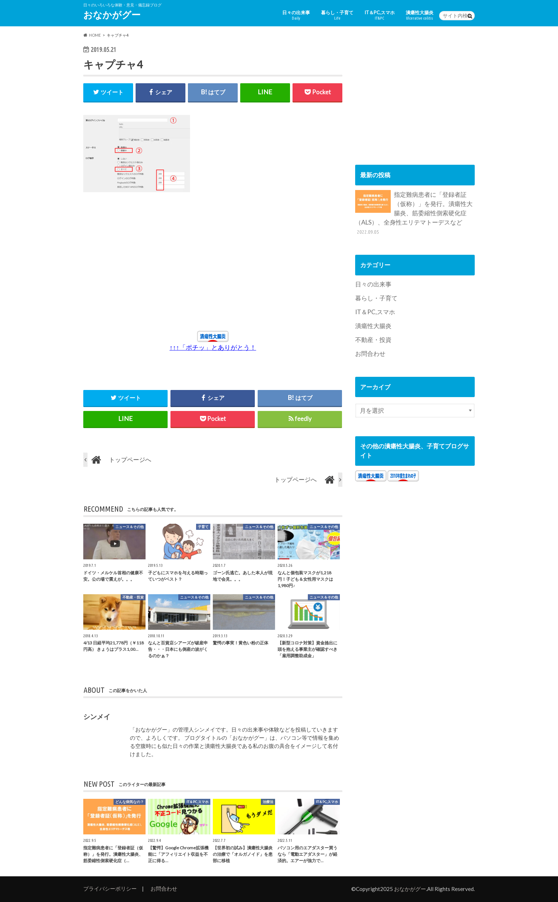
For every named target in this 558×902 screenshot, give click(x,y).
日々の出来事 (296, 15)
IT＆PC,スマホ (379, 15)
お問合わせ (370, 353)
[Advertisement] (149, 265)
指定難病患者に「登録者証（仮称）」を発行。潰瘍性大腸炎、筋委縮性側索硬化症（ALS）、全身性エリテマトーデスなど (414, 213)
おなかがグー (112, 14)
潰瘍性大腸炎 (419, 15)
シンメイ (96, 717)
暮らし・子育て (337, 15)
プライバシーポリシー (110, 888)
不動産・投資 (373, 339)
